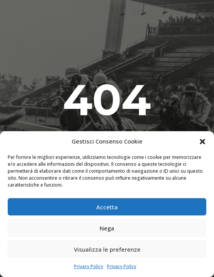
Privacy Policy (88, 266)
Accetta (107, 207)
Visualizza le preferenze (107, 249)
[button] (202, 141)
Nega (107, 228)
